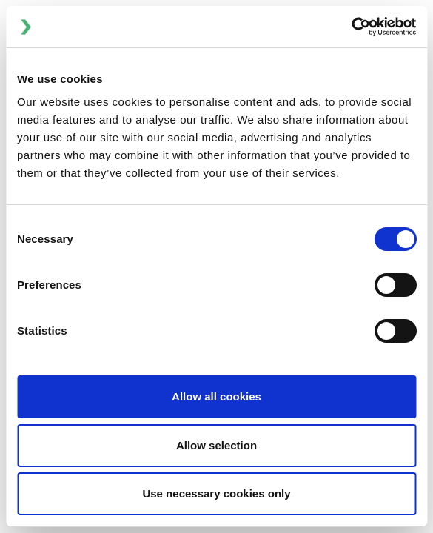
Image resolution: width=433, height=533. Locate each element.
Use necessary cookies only (216, 493)
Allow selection (216, 445)
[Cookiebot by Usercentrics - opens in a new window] (351, 26)
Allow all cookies (216, 396)
